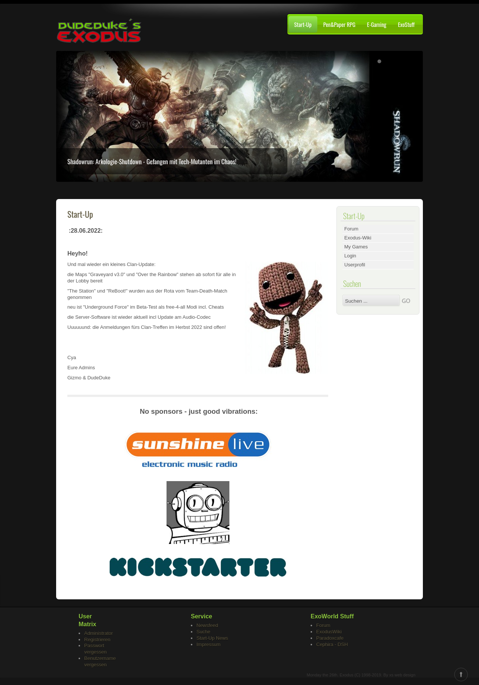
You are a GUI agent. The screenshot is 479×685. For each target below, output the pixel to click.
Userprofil (354, 264)
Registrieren (97, 639)
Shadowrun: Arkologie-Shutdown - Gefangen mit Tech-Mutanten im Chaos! (152, 161)
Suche (203, 631)
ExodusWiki (329, 631)
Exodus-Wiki (357, 238)
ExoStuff (406, 24)
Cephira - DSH (332, 644)
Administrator (98, 633)
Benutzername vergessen (100, 661)
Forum (351, 229)
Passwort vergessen (95, 649)
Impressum (208, 644)
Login (350, 256)
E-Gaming (377, 24)
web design (404, 675)
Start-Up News (212, 638)
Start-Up (303, 24)
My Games (356, 247)
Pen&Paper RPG (339, 24)
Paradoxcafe (330, 638)
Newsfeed (207, 625)
